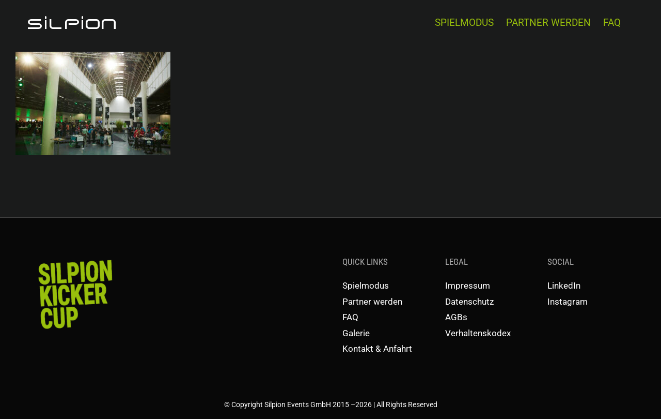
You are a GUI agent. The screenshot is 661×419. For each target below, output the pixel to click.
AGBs (456, 317)
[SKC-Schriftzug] (74, 259)
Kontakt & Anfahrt (377, 348)
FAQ (350, 317)
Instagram (567, 301)
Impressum (467, 285)
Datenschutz (469, 301)
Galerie (356, 333)
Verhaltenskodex (478, 333)
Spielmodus (365, 285)
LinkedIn (563, 285)
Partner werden (372, 301)
